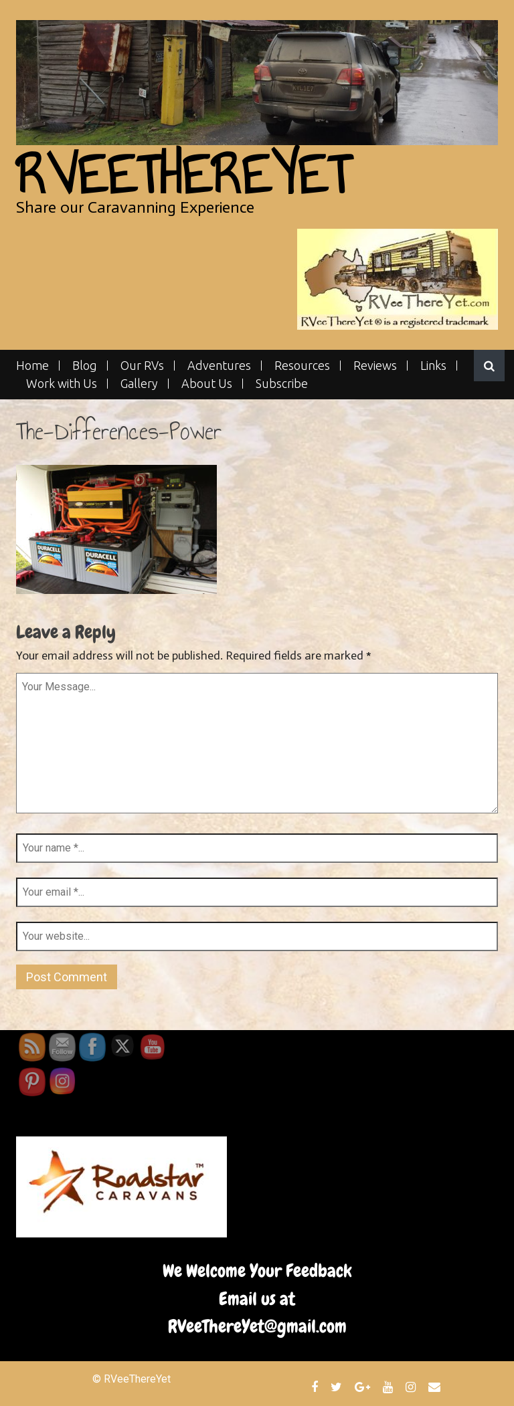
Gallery (139, 384)
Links (433, 366)
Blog (84, 366)
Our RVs (142, 366)
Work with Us (61, 384)
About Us (206, 384)
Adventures (219, 366)
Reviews (375, 366)
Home (32, 366)
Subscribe (282, 384)
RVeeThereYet (183, 175)
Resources (302, 366)
